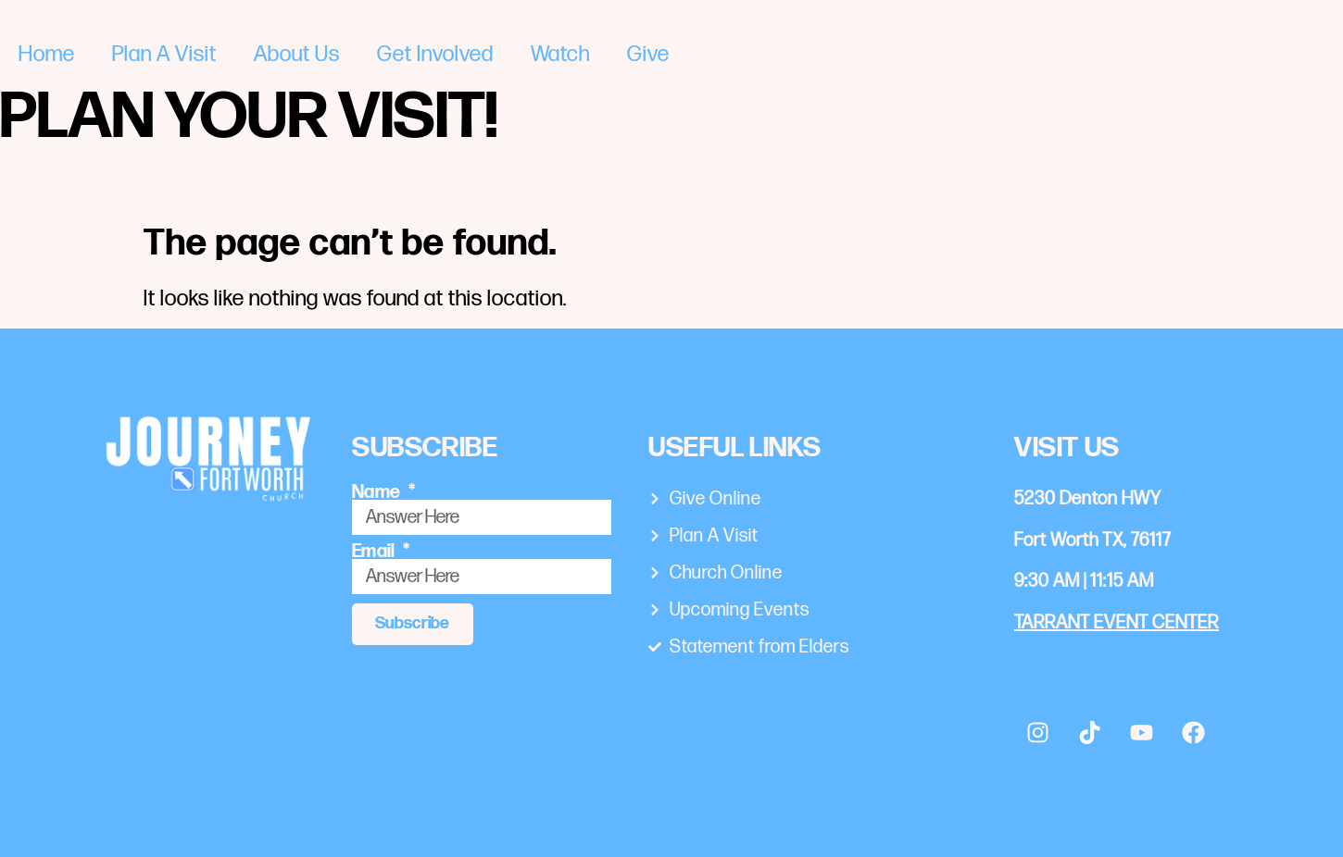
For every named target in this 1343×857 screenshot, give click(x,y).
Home (47, 54)
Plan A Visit (164, 54)
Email (375, 551)
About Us (297, 54)
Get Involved (435, 54)
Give (648, 54)
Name (378, 492)
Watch (560, 54)
